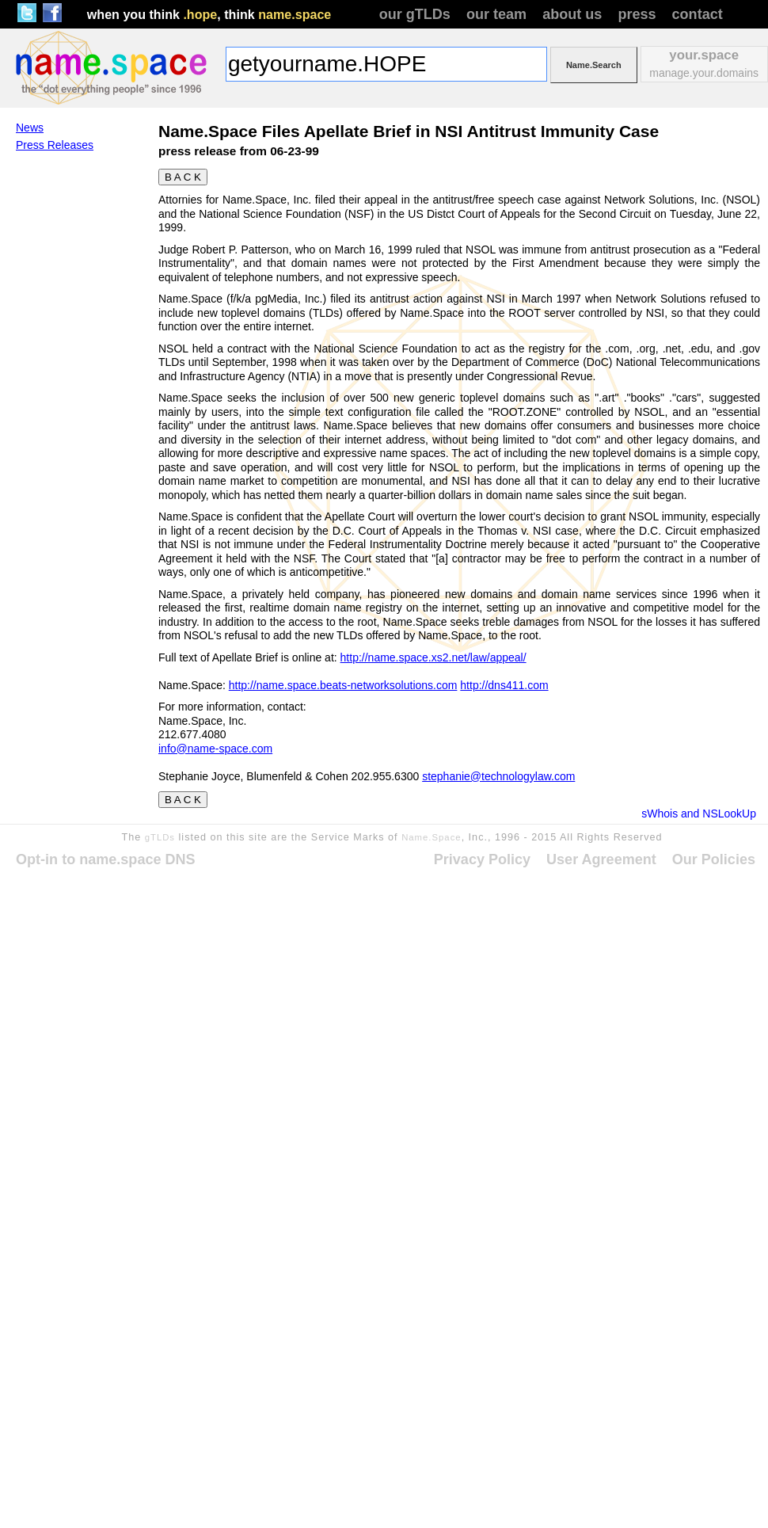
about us (572, 14)
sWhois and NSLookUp (698, 813)
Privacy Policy (482, 859)
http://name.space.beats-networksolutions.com (343, 685)
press (637, 14)
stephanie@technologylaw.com (498, 776)
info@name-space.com (215, 748)
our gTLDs (415, 14)
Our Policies (713, 859)
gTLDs (160, 837)
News (30, 127)
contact (697, 14)
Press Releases (54, 145)
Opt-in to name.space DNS (106, 859)
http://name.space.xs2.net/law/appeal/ (433, 657)
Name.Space (431, 837)
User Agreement (601, 859)
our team (496, 14)
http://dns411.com (504, 685)
